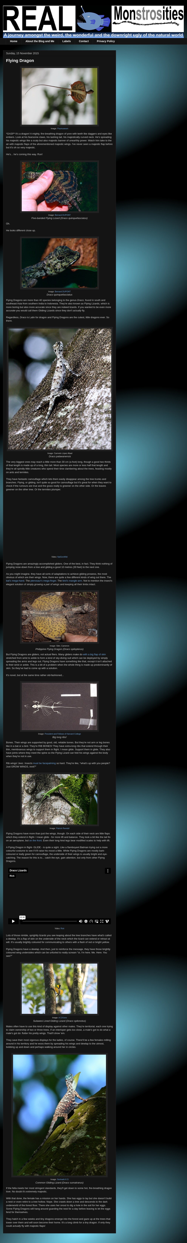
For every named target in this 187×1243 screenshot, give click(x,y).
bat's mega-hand (15, 580)
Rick (62, 928)
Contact (84, 41)
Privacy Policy (106, 41)
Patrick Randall (62, 828)
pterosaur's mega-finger (43, 580)
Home (13, 41)
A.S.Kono (63, 1018)
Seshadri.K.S (63, 1179)
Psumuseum (62, 129)
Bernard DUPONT (63, 215)
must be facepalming (44, 763)
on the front (35, 840)
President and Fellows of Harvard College (63, 734)
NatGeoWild (62, 557)
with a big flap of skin (94, 654)
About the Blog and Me (40, 41)
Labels (66, 41)
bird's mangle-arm (72, 580)
